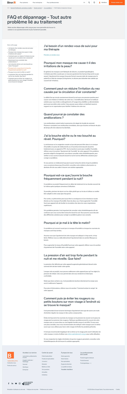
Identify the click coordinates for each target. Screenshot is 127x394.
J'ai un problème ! (48, 8)
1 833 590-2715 (12, 361)
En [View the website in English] (84, 2)
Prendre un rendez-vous (52, 55)
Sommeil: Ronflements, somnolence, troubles (21, 8)
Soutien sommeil (38, 8)
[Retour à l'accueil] (10, 356)
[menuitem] (11, 2)
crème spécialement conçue (77, 334)
